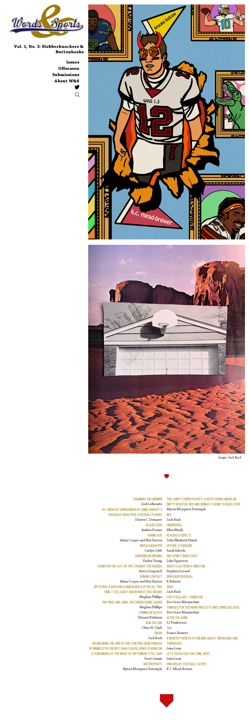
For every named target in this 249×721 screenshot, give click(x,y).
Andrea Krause (152, 527)
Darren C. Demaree (125, 514)
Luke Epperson (182, 558)
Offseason (68, 68)
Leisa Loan (203, 643)
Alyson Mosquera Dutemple (142, 666)
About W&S (66, 81)
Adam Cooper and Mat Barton (141, 537)
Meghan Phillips (125, 591)
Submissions (65, 75)
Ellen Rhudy (175, 527)
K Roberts (180, 578)
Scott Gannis (125, 651)
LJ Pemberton (177, 620)
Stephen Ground (186, 568)
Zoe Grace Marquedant (185, 599)
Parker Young (148, 558)
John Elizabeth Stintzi (182, 537)
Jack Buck (155, 635)
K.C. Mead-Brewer (187, 666)
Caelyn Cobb (151, 547)
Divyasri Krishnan (150, 614)
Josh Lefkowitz (147, 501)
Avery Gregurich (130, 568)
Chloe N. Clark (152, 625)
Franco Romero (177, 630)
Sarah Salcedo (179, 547)
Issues (72, 62)
